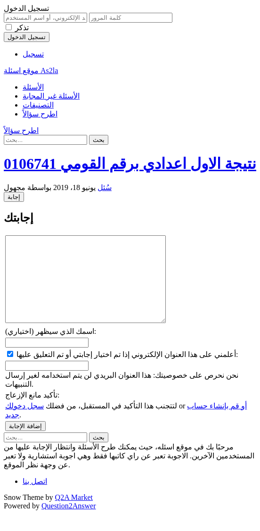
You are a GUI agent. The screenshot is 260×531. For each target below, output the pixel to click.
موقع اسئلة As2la (31, 70)
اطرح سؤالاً (40, 114)
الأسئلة (33, 87)
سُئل (105, 187)
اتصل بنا (35, 498)
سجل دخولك (24, 423)
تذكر (22, 28)
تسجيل (33, 54)
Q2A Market (74, 514)
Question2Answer (68, 523)
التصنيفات (38, 105)
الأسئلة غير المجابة (51, 96)
